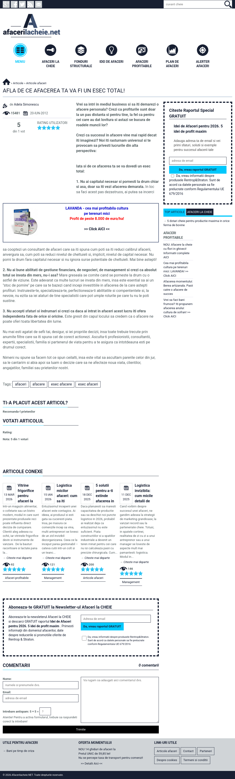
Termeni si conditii (195, 760)
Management (53, 578)
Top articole (175, 212)
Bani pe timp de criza (20, 751)
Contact (188, 751)
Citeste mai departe (19, 558)
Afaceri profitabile (17, 578)
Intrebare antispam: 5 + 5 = (21, 711)
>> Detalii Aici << (91, 763)
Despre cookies (167, 760)
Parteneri (206, 751)
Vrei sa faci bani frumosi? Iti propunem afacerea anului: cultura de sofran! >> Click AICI (178, 308)
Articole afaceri (93, 578)
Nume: (7, 679)
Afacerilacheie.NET (6, 81)
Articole (18, 83)
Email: (7, 692)
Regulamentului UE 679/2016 (114, 644)
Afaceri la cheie (199, 212)
